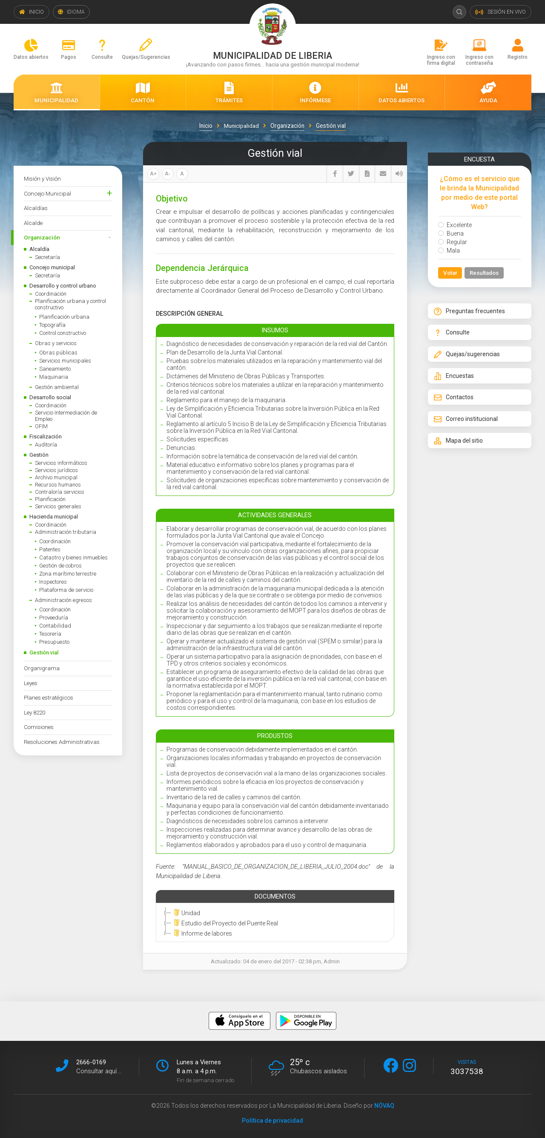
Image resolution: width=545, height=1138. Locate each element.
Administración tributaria (65, 532)
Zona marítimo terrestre (67, 573)
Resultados (485, 273)
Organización (42, 237)
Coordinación (50, 294)
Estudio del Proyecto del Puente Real (224, 923)
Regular (452, 242)
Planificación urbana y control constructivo (70, 304)
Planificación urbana (64, 317)
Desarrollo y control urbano (62, 285)
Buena (451, 233)
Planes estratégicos (48, 697)
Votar (450, 273)
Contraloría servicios (59, 492)
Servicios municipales (65, 360)
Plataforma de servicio (66, 590)
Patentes (49, 549)
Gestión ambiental (57, 387)
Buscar (459, 12)
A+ (153, 173)
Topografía (52, 325)
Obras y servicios (56, 343)
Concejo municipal (52, 267)
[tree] (273, 923)
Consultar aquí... (99, 1071)
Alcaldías (36, 208)
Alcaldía (39, 249)
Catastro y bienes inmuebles (73, 557)
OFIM (41, 426)
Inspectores (53, 582)
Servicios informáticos (61, 463)
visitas (466, 1067)
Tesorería (50, 634)
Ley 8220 (34, 712)
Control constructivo (62, 333)
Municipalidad (241, 125)
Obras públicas (58, 352)
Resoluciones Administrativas (62, 741)
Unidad (185, 913)
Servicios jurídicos (56, 470)
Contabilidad (55, 625)
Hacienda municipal (53, 516)
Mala (449, 250)
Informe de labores (201, 933)
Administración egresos (63, 600)
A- (167, 173)
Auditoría (46, 444)
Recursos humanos (58, 484)
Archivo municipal (56, 477)
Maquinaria (53, 377)
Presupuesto (54, 642)
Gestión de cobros (60, 565)
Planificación (50, 499)
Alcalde (33, 222)
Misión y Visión (42, 178)
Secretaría (47, 257)
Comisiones (39, 726)
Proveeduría (53, 617)
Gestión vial (43, 652)
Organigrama (42, 668)
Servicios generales (58, 506)
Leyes (30, 683)
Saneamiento (55, 369)
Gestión (39, 455)
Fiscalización (45, 436)
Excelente (455, 225)
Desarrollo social (50, 397)
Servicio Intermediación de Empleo (66, 415)
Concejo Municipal (47, 193)
